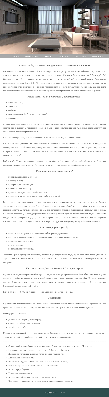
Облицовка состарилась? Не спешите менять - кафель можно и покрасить (40, 381)
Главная (15, 56)
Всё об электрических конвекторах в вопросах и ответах (33, 365)
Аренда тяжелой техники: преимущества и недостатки (32, 377)
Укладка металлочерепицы (20, 373)
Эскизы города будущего (19, 369)
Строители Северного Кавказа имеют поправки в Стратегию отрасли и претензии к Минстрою (49, 346)
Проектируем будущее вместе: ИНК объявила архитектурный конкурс (39, 362)
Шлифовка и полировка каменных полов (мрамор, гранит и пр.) (36, 354)
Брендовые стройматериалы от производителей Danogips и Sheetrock (38, 350)
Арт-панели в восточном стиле (21, 358)
